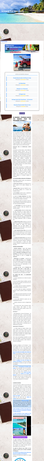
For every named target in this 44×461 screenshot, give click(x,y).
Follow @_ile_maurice (5, 41)
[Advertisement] (22, 32)
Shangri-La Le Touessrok (22, 90)
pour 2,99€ (20, 335)
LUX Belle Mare (22, 84)
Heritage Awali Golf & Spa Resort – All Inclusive (22, 100)
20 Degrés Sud (22, 95)
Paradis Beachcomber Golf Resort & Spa (22, 79)
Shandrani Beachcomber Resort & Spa (22, 106)
